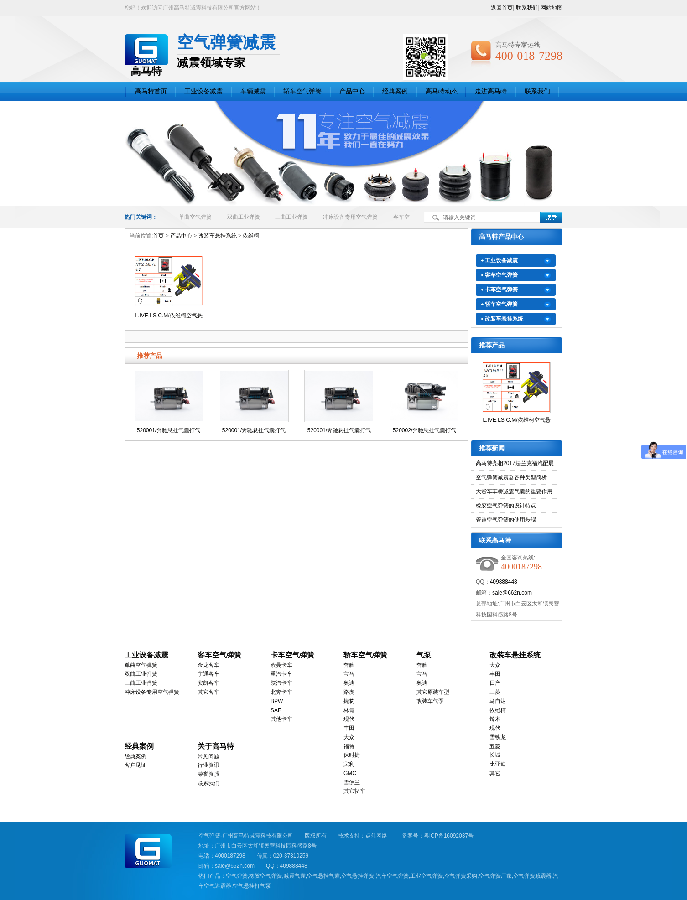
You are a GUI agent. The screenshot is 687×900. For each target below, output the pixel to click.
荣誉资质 (208, 774)
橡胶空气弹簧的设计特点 (506, 505)
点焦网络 (376, 836)
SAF (276, 710)
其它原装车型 (432, 692)
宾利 (349, 764)
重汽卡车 (281, 674)
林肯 (349, 710)
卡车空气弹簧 (501, 289)
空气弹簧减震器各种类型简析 (511, 477)
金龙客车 (208, 665)
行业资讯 (208, 765)
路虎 (349, 692)
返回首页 (502, 8)
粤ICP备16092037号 (449, 836)
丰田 (349, 728)
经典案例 (395, 91)
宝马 (349, 674)
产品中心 (352, 91)
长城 (494, 755)
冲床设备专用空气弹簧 (350, 217)
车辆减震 (253, 91)
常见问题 (208, 756)
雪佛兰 (352, 782)
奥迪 (349, 683)
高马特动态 (442, 91)
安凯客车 (208, 683)
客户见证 (135, 765)
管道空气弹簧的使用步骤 (506, 520)
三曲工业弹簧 (291, 217)
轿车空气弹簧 (302, 91)
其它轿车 (354, 791)
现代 (349, 719)
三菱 (494, 692)
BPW (277, 701)
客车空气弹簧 (501, 275)
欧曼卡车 (281, 665)
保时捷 (352, 755)
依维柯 (251, 236)
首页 (158, 236)
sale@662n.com (512, 593)
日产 (494, 683)
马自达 (497, 701)
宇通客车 (208, 674)
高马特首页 (151, 91)
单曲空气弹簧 (195, 217)
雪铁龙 (497, 737)
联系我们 (527, 8)
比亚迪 (497, 764)
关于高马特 (216, 746)
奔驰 (349, 665)
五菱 (494, 746)
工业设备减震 (203, 91)
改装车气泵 (430, 701)
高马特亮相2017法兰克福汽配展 (515, 463)
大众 (349, 737)
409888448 (503, 582)
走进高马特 (491, 91)
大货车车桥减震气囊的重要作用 (514, 491)
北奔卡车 (281, 692)
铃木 (494, 719)
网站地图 (551, 8)
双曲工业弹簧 (243, 217)
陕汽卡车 (281, 683)
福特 (349, 746)
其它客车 (208, 692)
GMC (350, 773)
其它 (494, 773)
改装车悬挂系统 (217, 236)
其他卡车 (281, 719)
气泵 (423, 655)
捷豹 (349, 701)
